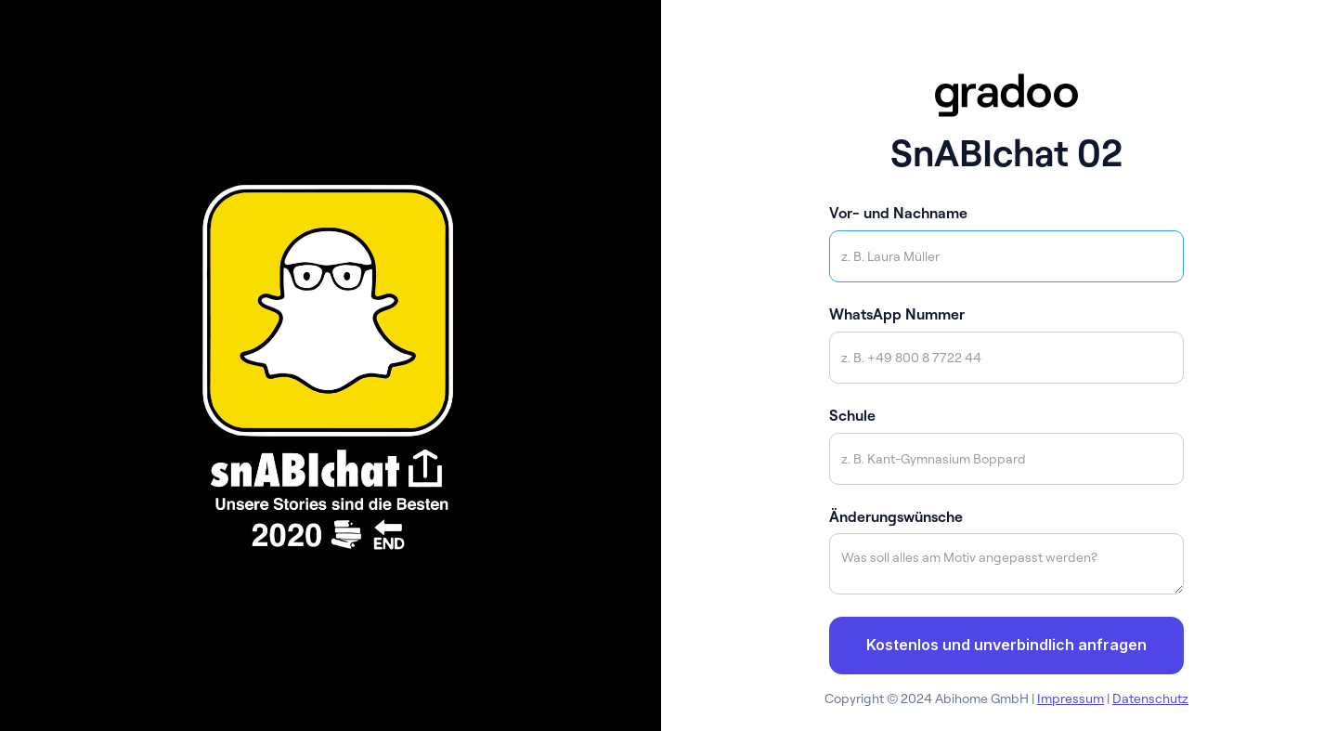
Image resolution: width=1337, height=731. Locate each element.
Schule (852, 415)
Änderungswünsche (896, 516)
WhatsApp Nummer (897, 314)
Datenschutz (1150, 698)
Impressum (1070, 698)
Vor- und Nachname (898, 212)
